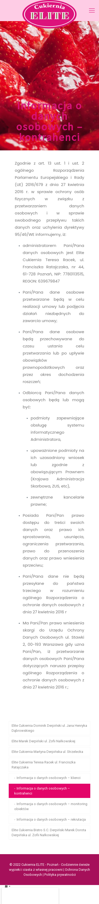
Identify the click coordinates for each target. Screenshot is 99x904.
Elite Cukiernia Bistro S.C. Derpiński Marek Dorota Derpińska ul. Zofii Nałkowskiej (49, 832)
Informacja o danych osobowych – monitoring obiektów (50, 806)
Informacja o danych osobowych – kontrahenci (42, 790)
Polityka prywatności (60, 875)
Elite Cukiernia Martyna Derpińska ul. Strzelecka (47, 752)
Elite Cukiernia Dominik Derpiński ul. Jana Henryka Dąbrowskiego (49, 728)
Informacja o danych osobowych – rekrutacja (51, 819)
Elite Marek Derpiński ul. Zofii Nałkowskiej (43, 741)
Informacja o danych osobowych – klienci (49, 778)
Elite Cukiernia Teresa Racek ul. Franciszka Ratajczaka (44, 764)
